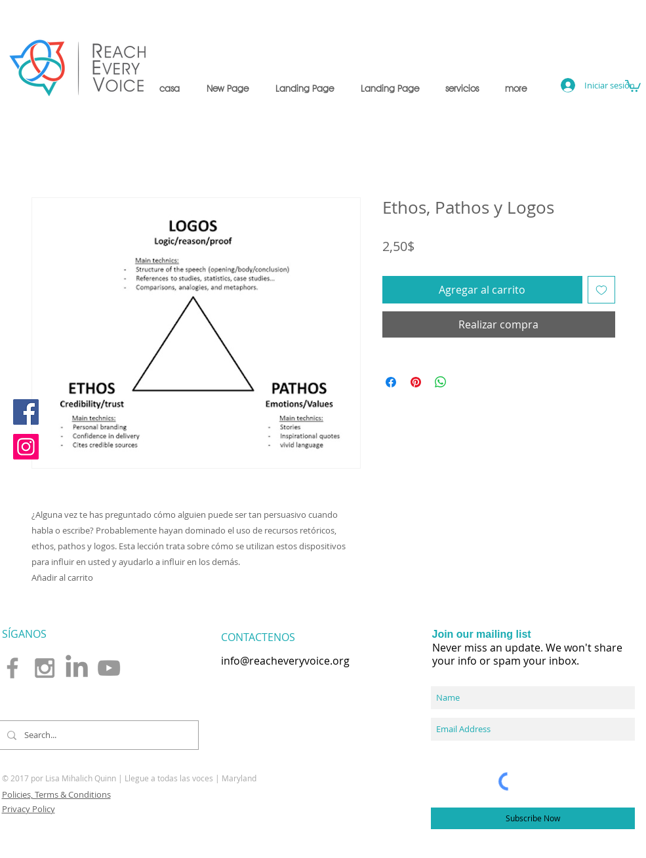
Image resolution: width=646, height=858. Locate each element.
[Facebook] (26, 412)
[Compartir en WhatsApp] (441, 382)
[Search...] (97, 735)
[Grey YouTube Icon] (109, 668)
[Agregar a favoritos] (601, 289)
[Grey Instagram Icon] (44, 668)
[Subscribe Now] (533, 818)
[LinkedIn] (77, 668)
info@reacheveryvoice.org (285, 660)
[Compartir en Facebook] (391, 382)
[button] (462, 88)
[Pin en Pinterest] (416, 382)
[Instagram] (26, 446)
